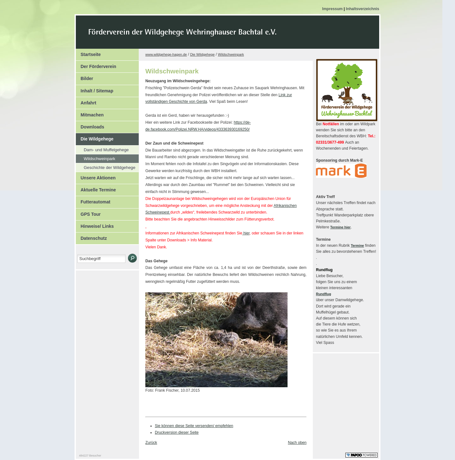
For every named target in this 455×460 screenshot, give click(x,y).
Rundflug (323, 294)
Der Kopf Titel (236, 36)
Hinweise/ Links (95, 225)
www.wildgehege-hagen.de (166, 54)
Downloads (90, 125)
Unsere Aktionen (96, 176)
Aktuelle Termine (96, 188)
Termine (357, 245)
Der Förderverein (96, 65)
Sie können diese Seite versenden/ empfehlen (194, 426)
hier (246, 233)
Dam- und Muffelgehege (102, 149)
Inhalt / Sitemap (94, 89)
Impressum (333, 9)
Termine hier (340, 227)
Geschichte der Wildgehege (105, 166)
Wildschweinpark (95, 157)
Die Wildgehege (94, 137)
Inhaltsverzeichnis (362, 9)
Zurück (151, 442)
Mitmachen (90, 113)
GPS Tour (88, 212)
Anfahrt (86, 101)
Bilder (84, 77)
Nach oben (297, 442)
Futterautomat (93, 200)
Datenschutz (91, 237)
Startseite (88, 53)
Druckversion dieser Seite (177, 432)
